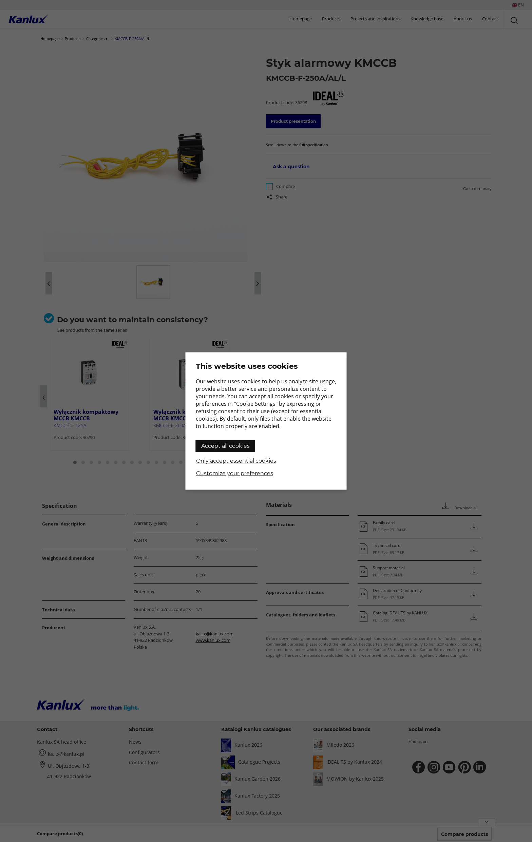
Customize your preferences (234, 473)
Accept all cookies (225, 446)
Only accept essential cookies (236, 461)
